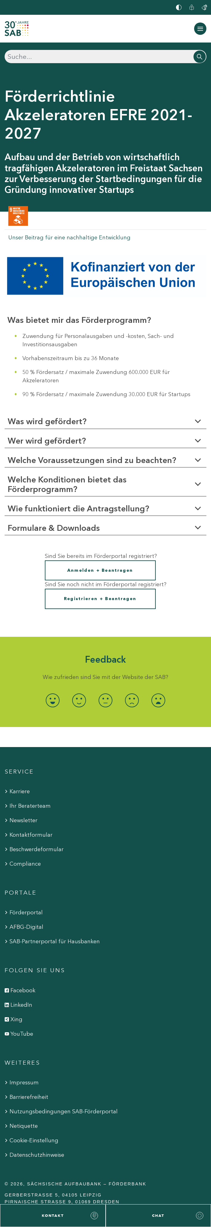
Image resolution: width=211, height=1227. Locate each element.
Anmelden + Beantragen (100, 570)
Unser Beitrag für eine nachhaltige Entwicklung (69, 237)
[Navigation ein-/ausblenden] (200, 28)
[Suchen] (105, 56)
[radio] (53, 700)
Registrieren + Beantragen (100, 598)
